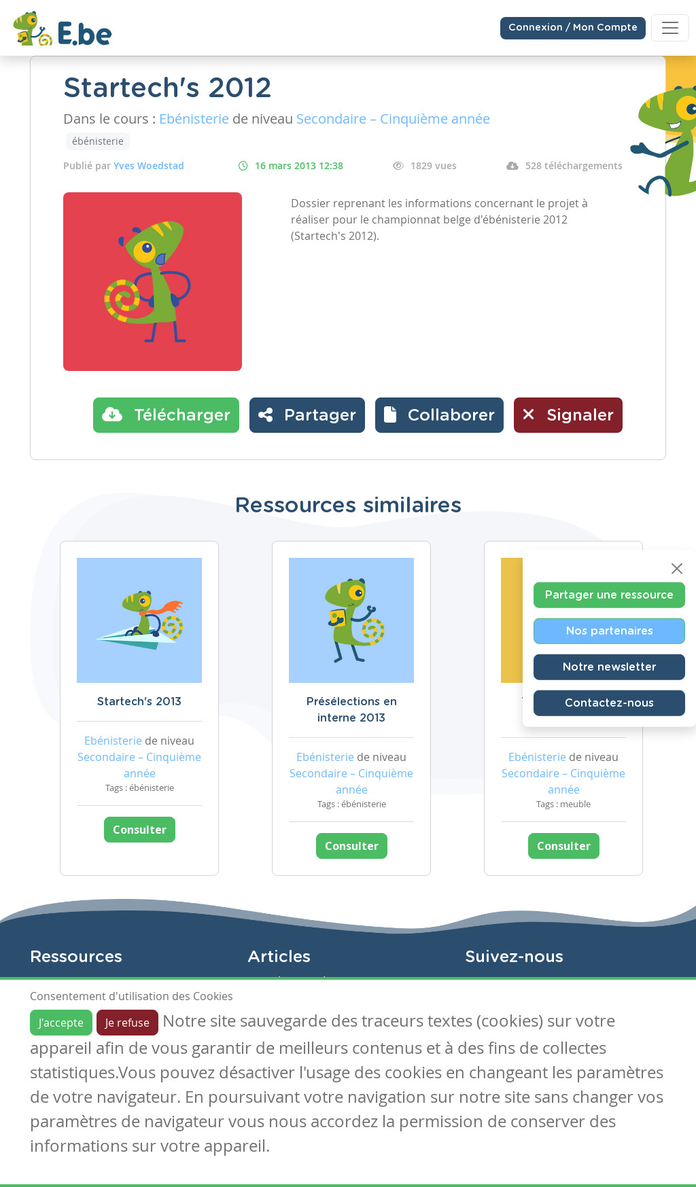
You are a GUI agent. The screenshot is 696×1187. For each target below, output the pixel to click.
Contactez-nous (609, 702)
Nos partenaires (609, 630)
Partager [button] (307, 414)
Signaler (568, 414)
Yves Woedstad (149, 165)
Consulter (140, 829)
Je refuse (127, 1022)
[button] (439, 415)
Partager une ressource (609, 594)
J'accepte (61, 1022)
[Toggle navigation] (670, 27)
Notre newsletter (609, 666)
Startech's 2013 (139, 701)
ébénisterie (98, 141)
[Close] (677, 568)
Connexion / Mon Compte (573, 28)
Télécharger (166, 414)
